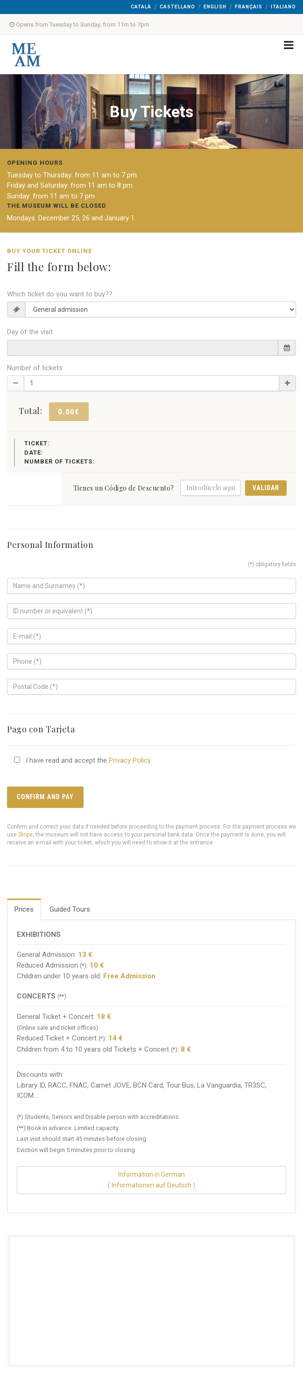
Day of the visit (30, 332)
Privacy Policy (130, 760)
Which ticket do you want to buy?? (60, 294)
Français (248, 6)
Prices (24, 909)
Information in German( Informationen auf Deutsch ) (151, 1180)
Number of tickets (35, 368)
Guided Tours (69, 909)
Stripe (25, 834)
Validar (266, 488)
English (215, 6)
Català (141, 6)
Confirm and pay (45, 797)
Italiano (283, 6)
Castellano (177, 6)
